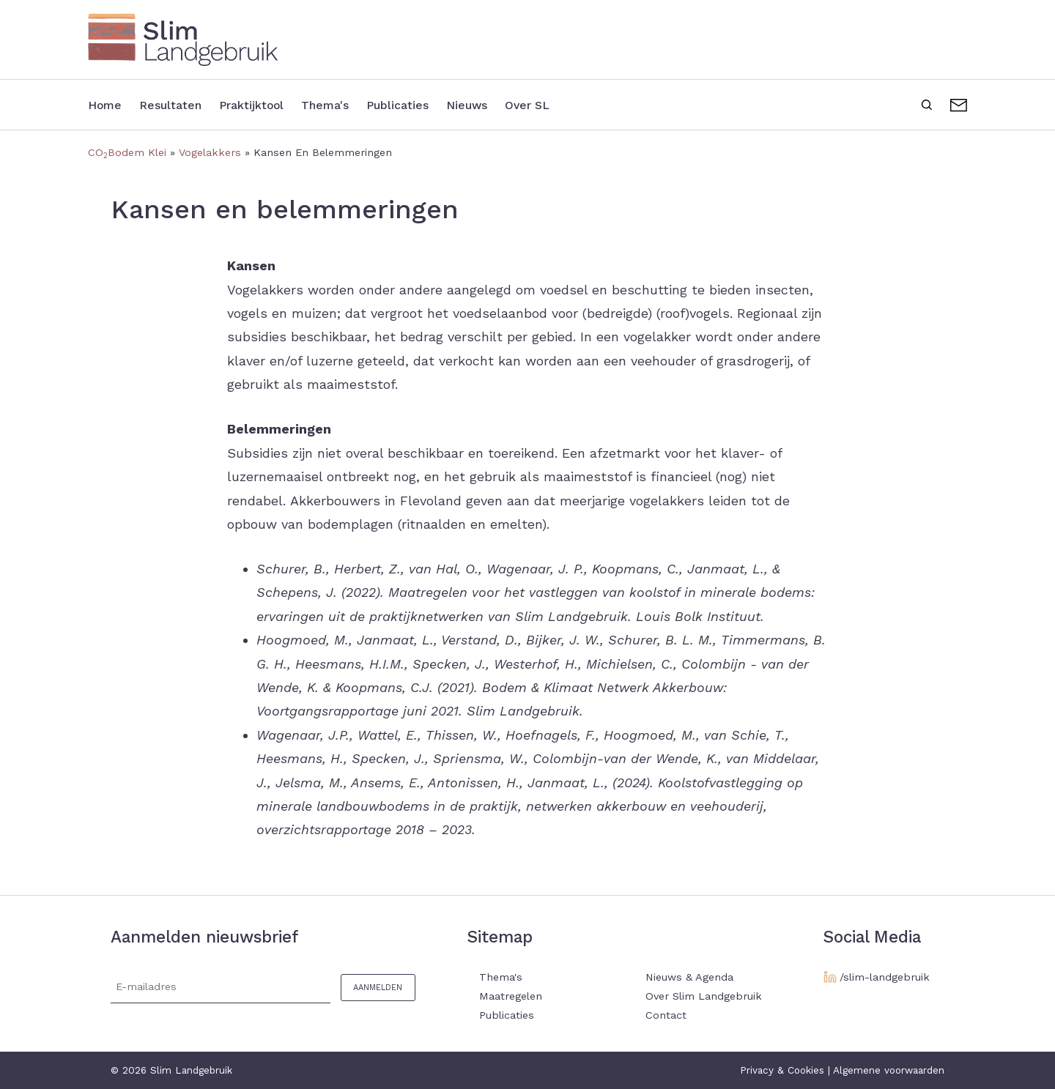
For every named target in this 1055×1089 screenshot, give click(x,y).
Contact (958, 103)
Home (107, 104)
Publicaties (431, 104)
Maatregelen (510, 996)
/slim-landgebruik (885, 977)
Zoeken (927, 103)
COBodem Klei (127, 152)
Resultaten (179, 104)
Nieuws (508, 104)
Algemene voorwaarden (888, 1070)
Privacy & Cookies (782, 1070)
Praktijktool (269, 104)
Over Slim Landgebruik (703, 996)
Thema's (350, 104)
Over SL (575, 104)
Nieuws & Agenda (689, 977)
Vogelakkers (210, 152)
